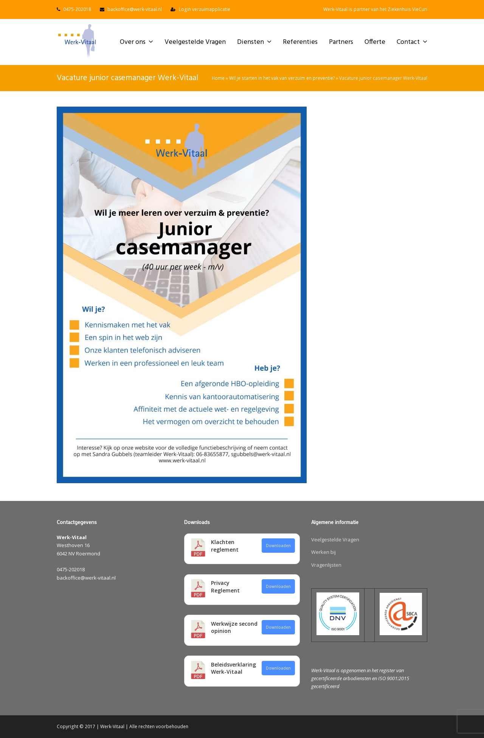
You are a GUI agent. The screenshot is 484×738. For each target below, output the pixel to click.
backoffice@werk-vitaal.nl (134, 9)
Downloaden (278, 545)
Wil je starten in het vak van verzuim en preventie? (282, 78)
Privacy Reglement (225, 586)
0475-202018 (77, 9)
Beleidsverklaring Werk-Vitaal (233, 668)
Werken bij (323, 552)
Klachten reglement (225, 545)
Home (218, 78)
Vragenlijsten (326, 564)
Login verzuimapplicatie (204, 9)
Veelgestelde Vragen (335, 539)
